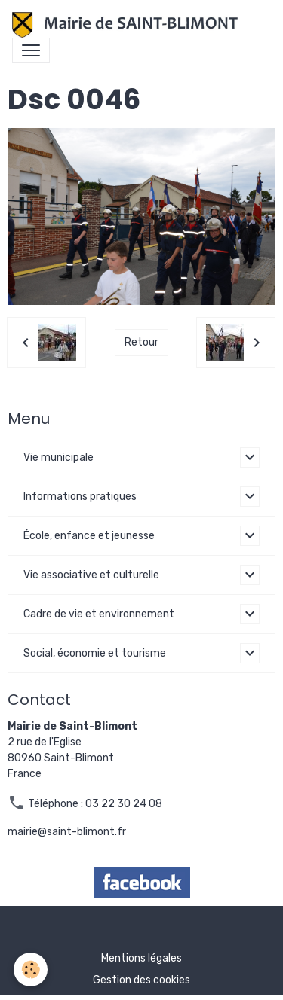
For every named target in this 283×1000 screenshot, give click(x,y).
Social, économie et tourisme (94, 653)
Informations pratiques (80, 496)
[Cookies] (31, 969)
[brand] (128, 25)
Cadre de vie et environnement (98, 614)
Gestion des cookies (141, 980)
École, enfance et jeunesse (89, 535)
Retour (141, 342)
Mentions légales (141, 958)
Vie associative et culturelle (91, 575)
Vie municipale (58, 457)
